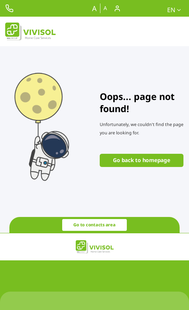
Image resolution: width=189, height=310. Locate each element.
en (174, 10)
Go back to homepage (141, 160)
